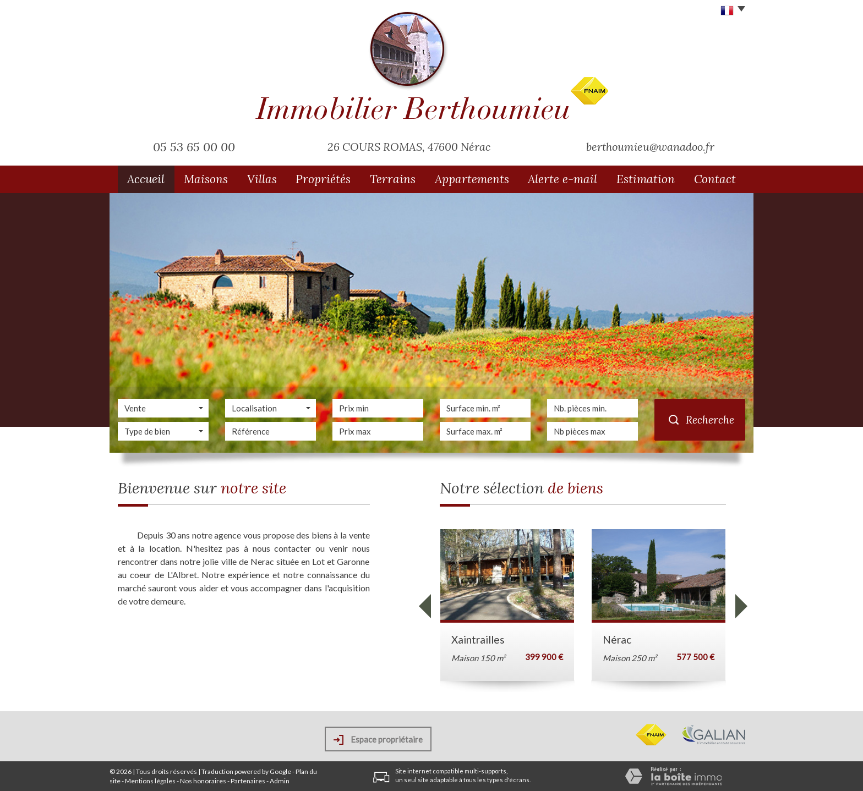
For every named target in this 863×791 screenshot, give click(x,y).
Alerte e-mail (562, 179)
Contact (715, 179)
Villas (262, 179)
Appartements (472, 179)
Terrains (393, 179)
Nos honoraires (203, 781)
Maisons (206, 179)
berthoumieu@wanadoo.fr (650, 146)
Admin (280, 781)
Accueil (146, 179)
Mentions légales (150, 781)
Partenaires (248, 781)
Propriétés (323, 179)
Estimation (645, 179)
